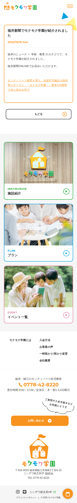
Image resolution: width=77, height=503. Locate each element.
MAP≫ (49, 473)
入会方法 (44, 340)
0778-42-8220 (41, 384)
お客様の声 (46, 347)
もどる (50, 114)
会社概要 (44, 360)
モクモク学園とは (20, 340)
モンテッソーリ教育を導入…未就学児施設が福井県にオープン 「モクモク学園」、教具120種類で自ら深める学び (38, 85)
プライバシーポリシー (26, 498)
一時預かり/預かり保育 (53, 353)
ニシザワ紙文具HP (41, 492)
